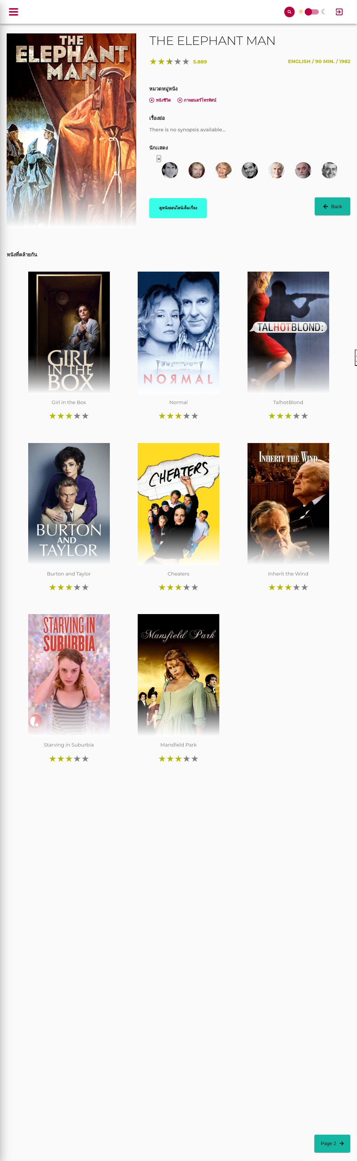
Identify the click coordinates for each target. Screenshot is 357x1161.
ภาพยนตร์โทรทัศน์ (197, 100)
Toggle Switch (308, 12)
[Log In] (339, 12)
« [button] (158, 158)
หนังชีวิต (160, 100)
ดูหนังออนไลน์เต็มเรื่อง (178, 208)
